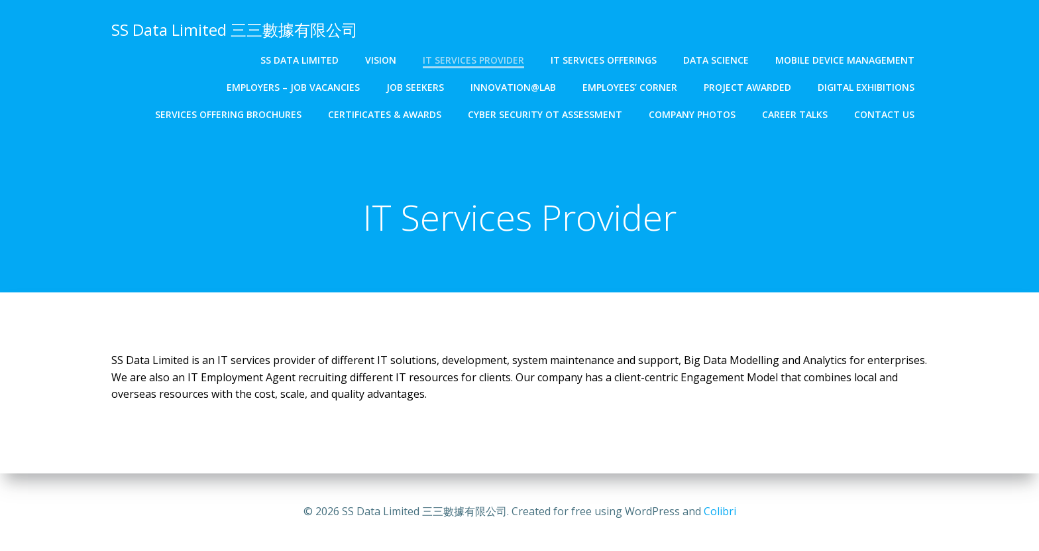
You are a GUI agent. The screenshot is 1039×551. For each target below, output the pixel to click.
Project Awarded (747, 87)
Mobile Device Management (844, 60)
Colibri (720, 511)
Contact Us (884, 114)
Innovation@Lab (513, 87)
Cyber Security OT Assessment (545, 114)
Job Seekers (415, 87)
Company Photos (692, 114)
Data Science (716, 60)
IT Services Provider (473, 60)
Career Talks (795, 114)
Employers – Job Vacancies (293, 87)
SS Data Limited (299, 60)
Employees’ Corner (629, 87)
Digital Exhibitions (866, 87)
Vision (380, 60)
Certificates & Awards (384, 114)
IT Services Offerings (604, 60)
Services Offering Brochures (228, 114)
